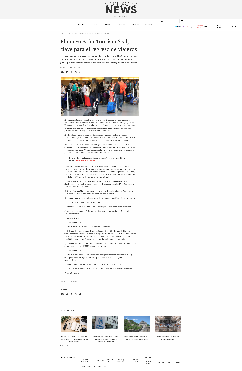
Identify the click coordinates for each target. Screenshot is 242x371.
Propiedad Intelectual (84, 360)
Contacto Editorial (148, 362)
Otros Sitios (149, 358)
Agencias (81, 25)
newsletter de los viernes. (86, 161)
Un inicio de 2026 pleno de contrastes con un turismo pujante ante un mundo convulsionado (74, 339)
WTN (63, 282)
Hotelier (177, 362)
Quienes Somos (136, 360)
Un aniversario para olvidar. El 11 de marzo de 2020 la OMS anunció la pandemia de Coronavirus (105, 339)
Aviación (108, 25)
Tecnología (233, 26)
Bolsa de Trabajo (219, 26)
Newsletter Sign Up (199, 26)
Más (161, 22)
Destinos (122, 25)
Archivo (164, 26)
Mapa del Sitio (110, 360)
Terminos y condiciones (121, 360)
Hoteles (94, 25)
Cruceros (135, 25)
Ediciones (148, 25)
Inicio (62, 33)
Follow (175, 21)
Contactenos (100, 360)
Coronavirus (72, 282)
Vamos (169, 362)
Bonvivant (161, 362)
